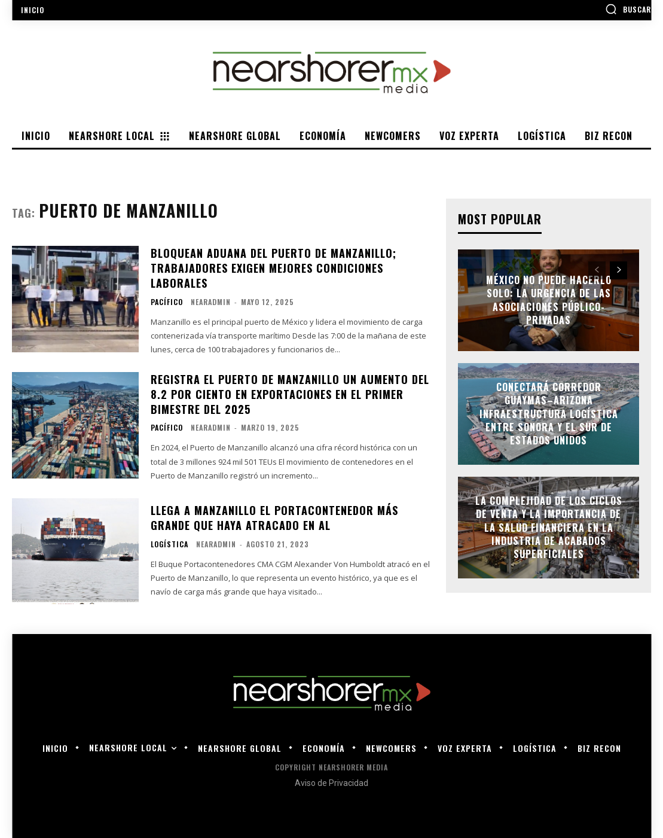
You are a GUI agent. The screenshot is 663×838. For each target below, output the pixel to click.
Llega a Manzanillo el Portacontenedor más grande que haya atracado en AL (274, 517)
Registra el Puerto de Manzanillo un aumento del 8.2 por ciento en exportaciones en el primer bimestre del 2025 (290, 394)
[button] (628, 9)
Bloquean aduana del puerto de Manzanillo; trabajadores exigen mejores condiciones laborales (273, 268)
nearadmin (211, 302)
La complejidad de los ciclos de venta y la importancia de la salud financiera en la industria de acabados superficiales (548, 527)
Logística (169, 544)
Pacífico (167, 302)
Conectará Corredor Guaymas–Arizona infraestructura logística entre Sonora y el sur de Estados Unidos (548, 414)
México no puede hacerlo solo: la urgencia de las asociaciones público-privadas (549, 300)
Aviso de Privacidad (331, 783)
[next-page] (618, 270)
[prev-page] (597, 270)
